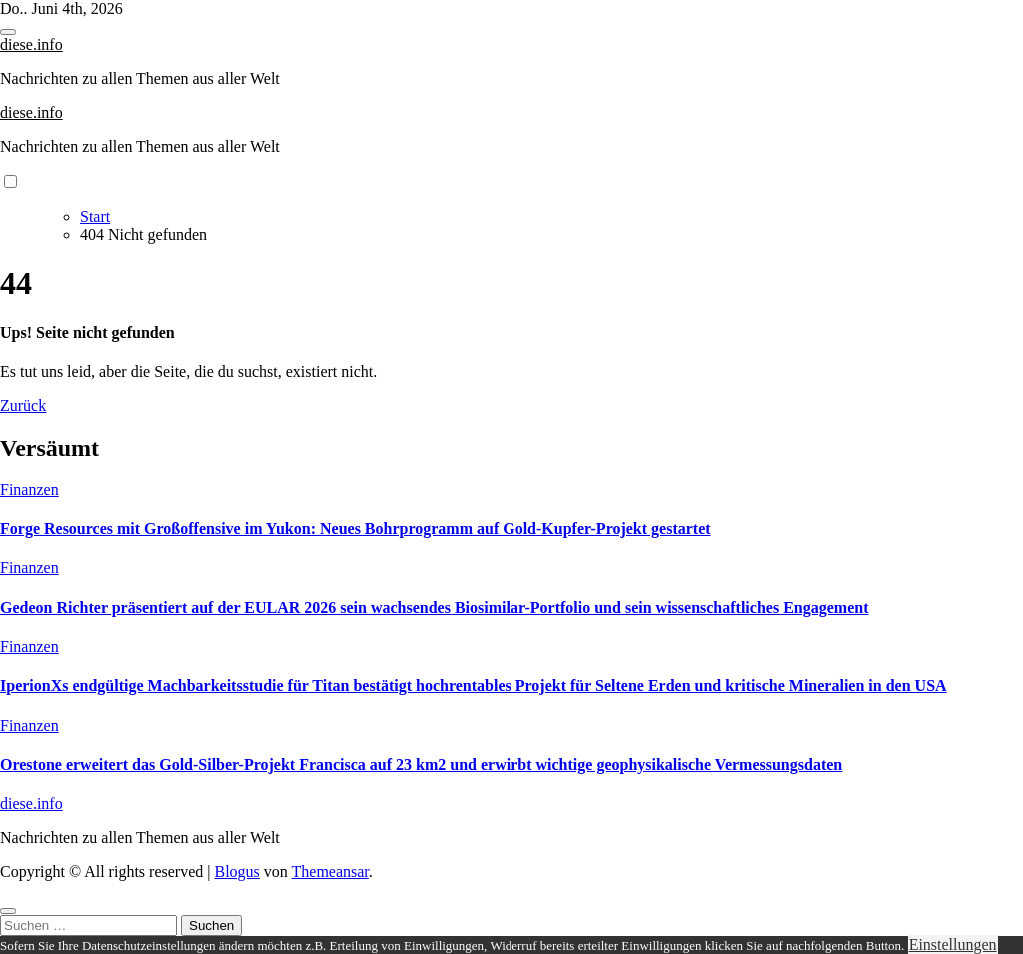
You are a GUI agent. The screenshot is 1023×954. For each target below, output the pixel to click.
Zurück (23, 405)
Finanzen (29, 489)
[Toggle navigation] (8, 32)
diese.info (31, 44)
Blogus (236, 871)
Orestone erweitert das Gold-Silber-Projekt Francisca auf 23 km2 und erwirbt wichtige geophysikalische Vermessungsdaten (421, 764)
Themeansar (330, 871)
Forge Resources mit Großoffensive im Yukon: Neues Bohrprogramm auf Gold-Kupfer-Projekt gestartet (355, 528)
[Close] (8, 911)
